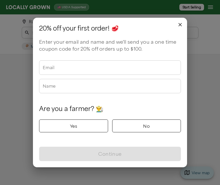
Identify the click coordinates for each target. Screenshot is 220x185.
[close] (180, 25)
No (146, 126)
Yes (73, 126)
